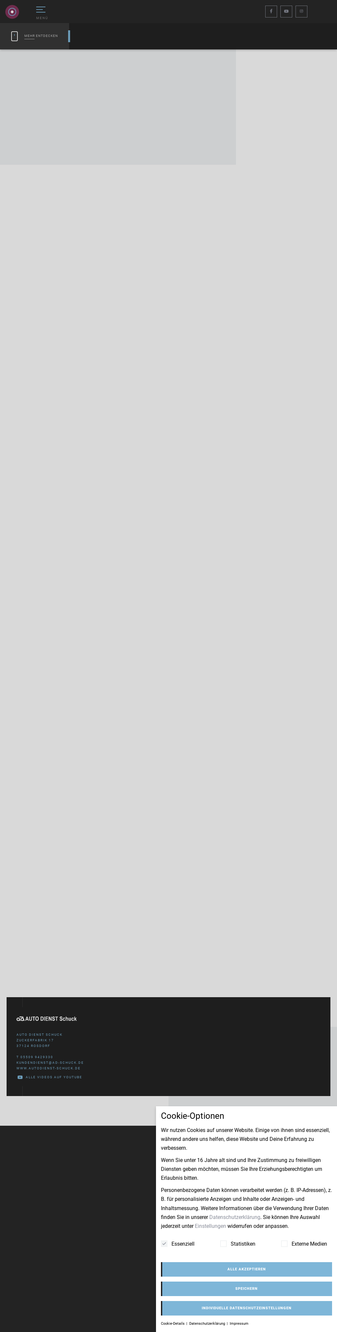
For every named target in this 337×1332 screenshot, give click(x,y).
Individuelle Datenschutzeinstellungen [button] (247, 1308)
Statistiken (237, 1243)
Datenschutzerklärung (234, 1217)
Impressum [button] (239, 1323)
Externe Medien (304, 1243)
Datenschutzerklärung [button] (207, 1323)
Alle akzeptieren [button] (246, 1269)
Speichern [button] (246, 1289)
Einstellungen (210, 1226)
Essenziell (177, 1243)
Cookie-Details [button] (173, 1323)
